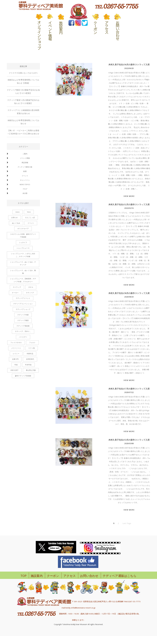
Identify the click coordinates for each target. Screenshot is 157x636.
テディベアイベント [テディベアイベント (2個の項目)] (23, 298)
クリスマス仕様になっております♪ (23, 73)
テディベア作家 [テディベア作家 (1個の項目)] (23, 315)
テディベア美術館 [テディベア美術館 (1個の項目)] (23, 326)
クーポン (53, 576)
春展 (24, 171)
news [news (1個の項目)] (17, 212)
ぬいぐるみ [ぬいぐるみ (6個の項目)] (16, 223)
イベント (25, 176)
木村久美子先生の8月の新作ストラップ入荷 (129, 293)
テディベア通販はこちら (119, 576)
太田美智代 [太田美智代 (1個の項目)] (30, 359)
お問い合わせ (89, 576)
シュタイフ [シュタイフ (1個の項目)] (23, 242)
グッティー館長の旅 (25, 167)
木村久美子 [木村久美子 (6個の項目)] (14, 370)
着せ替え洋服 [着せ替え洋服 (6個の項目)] (31, 370)
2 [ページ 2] (118, 523)
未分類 (25, 193)
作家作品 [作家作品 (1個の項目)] (30, 353)
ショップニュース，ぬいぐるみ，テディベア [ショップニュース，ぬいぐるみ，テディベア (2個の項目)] (23, 263)
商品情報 (25, 162)
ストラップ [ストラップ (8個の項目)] (17, 287)
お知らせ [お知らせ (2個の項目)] (14, 217)
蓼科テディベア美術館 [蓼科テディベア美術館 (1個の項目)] (23, 376)
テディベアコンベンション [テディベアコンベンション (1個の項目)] (23, 304)
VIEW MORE (129, 196)
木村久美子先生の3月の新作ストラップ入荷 (129, 439)
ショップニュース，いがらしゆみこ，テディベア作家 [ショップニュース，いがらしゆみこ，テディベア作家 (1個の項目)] (23, 254)
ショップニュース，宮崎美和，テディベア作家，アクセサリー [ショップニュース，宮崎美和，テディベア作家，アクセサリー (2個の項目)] (23, 280)
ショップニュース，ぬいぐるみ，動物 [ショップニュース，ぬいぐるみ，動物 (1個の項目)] (23, 271)
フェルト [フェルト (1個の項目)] (32, 342)
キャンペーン (25, 180)
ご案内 (25, 154)
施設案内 (37, 576)
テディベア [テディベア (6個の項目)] (30, 293)
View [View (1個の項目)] (29, 212)
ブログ (25, 189)
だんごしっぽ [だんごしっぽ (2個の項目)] (30, 217)
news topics (25, 184)
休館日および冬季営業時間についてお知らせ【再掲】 (23, 81)
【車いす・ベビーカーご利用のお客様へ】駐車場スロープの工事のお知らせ (23, 132)
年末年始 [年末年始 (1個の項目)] (28, 365)
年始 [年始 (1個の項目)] (16, 365)
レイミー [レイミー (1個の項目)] (16, 353)
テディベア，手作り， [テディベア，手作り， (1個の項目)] (23, 331)
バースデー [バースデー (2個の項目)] (23, 337)
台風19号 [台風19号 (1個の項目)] (15, 359)
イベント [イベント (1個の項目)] (31, 223)
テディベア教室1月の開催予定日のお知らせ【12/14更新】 (23, 91)
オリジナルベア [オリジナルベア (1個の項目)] (23, 228)
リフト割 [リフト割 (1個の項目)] (31, 348)
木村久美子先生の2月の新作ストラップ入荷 (129, 204)
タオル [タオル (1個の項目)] (30, 287)
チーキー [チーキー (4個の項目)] (15, 293)
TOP (23, 576)
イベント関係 (25, 158)
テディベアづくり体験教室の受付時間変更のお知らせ (23, 112)
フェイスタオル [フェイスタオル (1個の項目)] (16, 342)
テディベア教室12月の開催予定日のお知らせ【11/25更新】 (23, 101)
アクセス (69, 576)
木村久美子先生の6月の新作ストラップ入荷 (129, 64)
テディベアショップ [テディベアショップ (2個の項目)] (23, 309)
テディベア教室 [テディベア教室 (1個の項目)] (23, 320)
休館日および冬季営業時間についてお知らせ (23, 122)
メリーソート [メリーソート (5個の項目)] (16, 348)
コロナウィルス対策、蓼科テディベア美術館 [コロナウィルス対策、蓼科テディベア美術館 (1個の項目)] (23, 235)
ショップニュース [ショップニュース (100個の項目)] (23, 248)
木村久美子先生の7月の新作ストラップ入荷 (129, 388)
